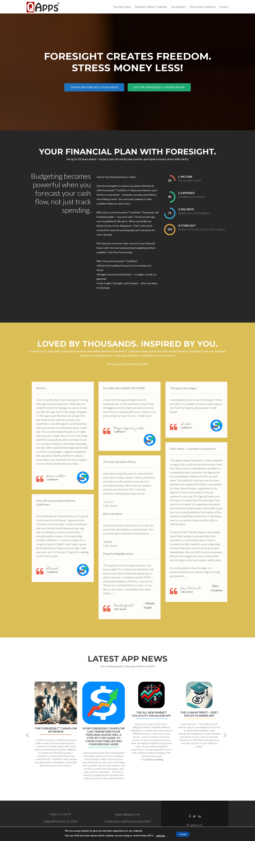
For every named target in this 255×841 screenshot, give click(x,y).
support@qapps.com (127, 816)
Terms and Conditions (202, 6)
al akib (195, 427)
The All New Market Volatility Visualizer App (151, 716)
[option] (127, 735)
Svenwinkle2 (66, 478)
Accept (183, 834)
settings (158, 835)
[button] (28, 737)
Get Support (178, 6)
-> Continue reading (151, 761)
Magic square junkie (138, 431)
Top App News (122, 6)
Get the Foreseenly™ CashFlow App (162, 87)
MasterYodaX (133, 608)
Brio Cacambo (201, 591)
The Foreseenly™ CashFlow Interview (56, 732)
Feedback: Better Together (150, 6)
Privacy (223, 6)
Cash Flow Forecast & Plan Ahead (97, 87)
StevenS (62, 571)
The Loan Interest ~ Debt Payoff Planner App (199, 716)
